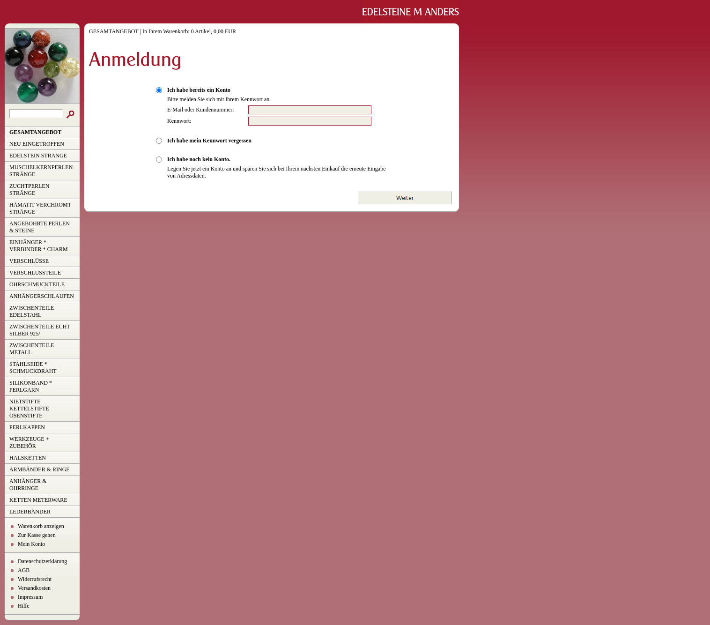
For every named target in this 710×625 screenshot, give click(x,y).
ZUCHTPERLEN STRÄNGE (29, 189)
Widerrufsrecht (35, 579)
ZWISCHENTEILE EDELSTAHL (31, 311)
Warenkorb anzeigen (41, 526)
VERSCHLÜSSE (29, 261)
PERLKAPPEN (27, 427)
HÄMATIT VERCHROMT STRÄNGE (40, 208)
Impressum (30, 597)
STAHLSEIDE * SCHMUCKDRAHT (33, 367)
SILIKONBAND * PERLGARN (30, 386)
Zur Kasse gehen (37, 535)
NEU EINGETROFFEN (36, 144)
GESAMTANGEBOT (35, 132)
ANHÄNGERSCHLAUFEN (41, 296)
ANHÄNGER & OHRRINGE (28, 484)
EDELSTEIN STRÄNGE (38, 155)
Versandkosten (34, 588)
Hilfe (24, 606)
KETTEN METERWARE (38, 500)
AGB (24, 570)
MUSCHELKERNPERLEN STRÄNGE (41, 171)
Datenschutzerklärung (42, 561)
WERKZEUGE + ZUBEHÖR (29, 442)
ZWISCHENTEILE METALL (31, 349)
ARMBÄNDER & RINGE (39, 469)
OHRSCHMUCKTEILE (37, 284)
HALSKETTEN (27, 457)
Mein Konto (31, 544)
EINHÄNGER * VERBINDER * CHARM (38, 246)
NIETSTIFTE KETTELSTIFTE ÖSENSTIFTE (29, 408)
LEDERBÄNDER (30, 511)
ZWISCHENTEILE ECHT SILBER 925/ (39, 330)
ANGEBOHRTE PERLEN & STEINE (39, 227)
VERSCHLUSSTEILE (35, 272)
